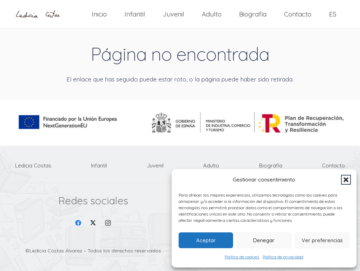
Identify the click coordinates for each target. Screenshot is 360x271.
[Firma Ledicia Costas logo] (37, 14)
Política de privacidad (283, 256)
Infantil (99, 165)
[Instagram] (108, 223)
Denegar (264, 240)
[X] (93, 223)
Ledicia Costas (33, 165)
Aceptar (206, 240)
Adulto (211, 165)
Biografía (270, 165)
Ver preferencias (322, 240)
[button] (345, 179)
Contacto (333, 165)
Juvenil (155, 165)
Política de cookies (242, 256)
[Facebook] (78, 223)
